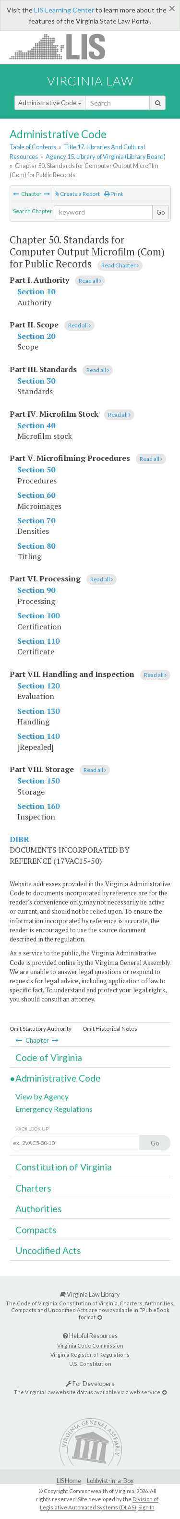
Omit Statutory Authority (41, 1028)
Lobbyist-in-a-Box (110, 1480)
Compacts (36, 1229)
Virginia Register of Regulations (90, 1354)
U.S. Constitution (90, 1364)
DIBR (19, 839)
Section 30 (36, 380)
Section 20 (36, 336)
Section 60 (36, 495)
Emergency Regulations (54, 1108)
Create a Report (77, 193)
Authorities (38, 1208)
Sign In (146, 1507)
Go (160, 212)
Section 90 (36, 590)
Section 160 (38, 806)
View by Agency (42, 1096)
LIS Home (69, 1480)
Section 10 (36, 291)
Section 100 (38, 615)
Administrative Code (50, 103)
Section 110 (38, 641)
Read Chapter (120, 265)
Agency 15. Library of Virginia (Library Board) (106, 156)
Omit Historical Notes (110, 1028)
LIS (62, 46)
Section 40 (36, 425)
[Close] (172, 8)
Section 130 (38, 711)
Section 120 (38, 685)
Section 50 (36, 469)
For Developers (90, 1383)
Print (113, 193)
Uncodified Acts (48, 1250)
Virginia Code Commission (90, 1345)
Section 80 (36, 546)
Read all (90, 280)
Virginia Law (90, 80)
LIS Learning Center (64, 10)
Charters (33, 1188)
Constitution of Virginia (63, 1166)
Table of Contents (33, 147)
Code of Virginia (48, 1057)
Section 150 (38, 780)
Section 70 (36, 520)
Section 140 (38, 736)
